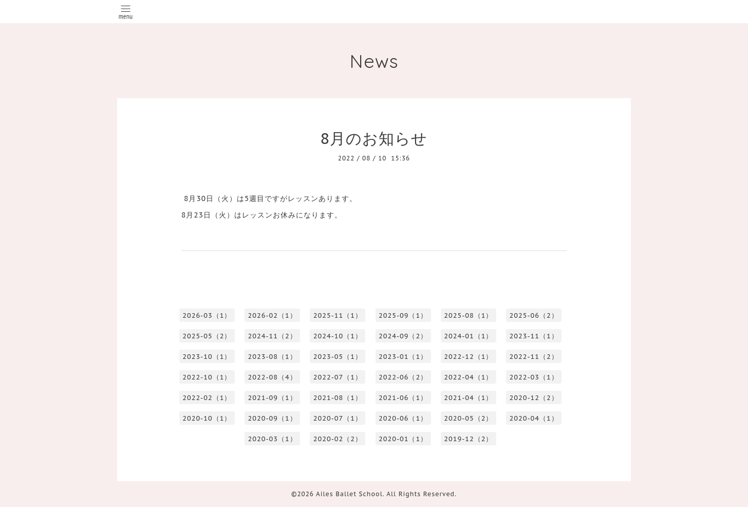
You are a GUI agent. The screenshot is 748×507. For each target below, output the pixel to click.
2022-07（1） (337, 377)
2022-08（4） (272, 377)
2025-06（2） (534, 315)
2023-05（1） (337, 356)
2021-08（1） (337, 397)
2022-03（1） (534, 377)
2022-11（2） (534, 356)
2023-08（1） (272, 356)
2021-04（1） (468, 397)
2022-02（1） (206, 397)
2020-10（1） (206, 418)
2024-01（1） (468, 336)
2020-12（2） (534, 397)
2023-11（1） (534, 336)
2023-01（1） (403, 356)
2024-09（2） (403, 336)
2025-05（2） (206, 336)
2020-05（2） (468, 418)
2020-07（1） (337, 418)
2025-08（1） (468, 315)
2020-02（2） (337, 438)
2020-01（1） (403, 438)
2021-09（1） (272, 397)
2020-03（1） (272, 438)
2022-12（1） (468, 356)
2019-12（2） (468, 438)
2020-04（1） (534, 418)
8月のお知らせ (374, 138)
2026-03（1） (206, 315)
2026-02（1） (272, 315)
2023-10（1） (206, 356)
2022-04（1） (468, 377)
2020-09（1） (272, 418)
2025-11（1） (337, 315)
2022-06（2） (403, 377)
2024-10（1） (337, 336)
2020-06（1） (403, 418)
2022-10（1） (206, 377)
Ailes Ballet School (349, 494)
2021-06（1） (403, 397)
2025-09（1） (403, 315)
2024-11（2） (272, 336)
